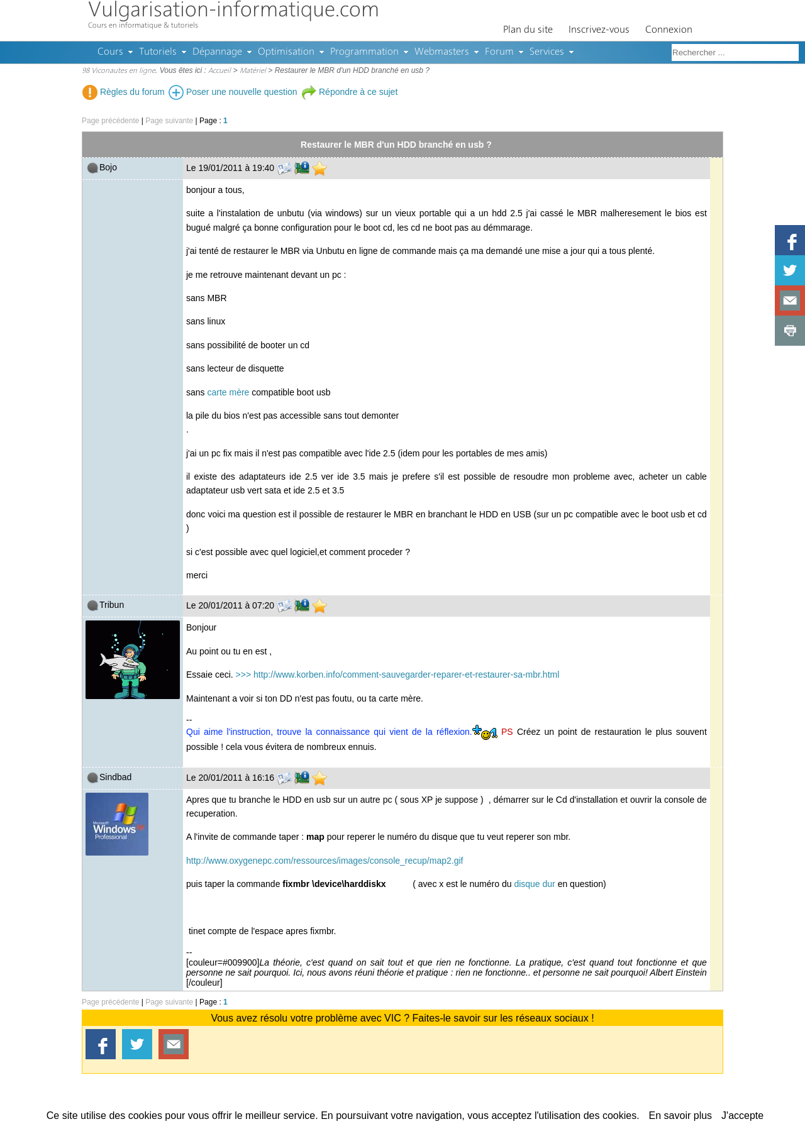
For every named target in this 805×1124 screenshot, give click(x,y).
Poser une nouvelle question (233, 92)
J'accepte (742, 1115)
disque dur (534, 884)
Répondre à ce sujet (349, 92)
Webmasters (441, 52)
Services (547, 52)
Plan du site (528, 30)
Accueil (219, 71)
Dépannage (217, 52)
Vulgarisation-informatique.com (233, 11)
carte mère (228, 392)
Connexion (668, 30)
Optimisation (286, 52)
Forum (499, 52)
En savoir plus (681, 1115)
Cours (110, 52)
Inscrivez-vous (599, 30)
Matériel (253, 71)
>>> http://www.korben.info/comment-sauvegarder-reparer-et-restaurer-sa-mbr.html (396, 674)
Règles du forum (123, 92)
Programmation (364, 52)
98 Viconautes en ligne (118, 71)
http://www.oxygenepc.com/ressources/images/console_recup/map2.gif (324, 861)
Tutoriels (158, 52)
